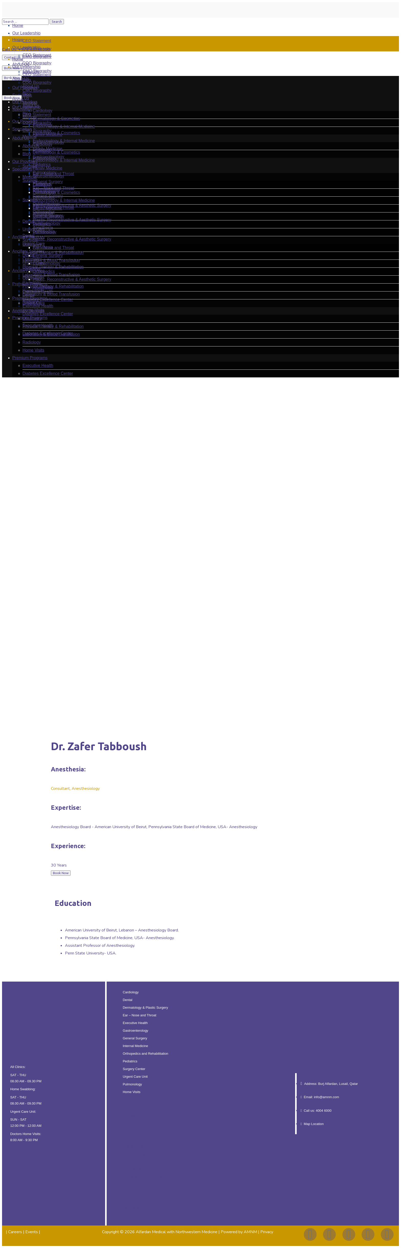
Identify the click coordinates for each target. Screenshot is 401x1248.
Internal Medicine (135, 1046)
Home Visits (131, 1092)
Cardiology (131, 992)
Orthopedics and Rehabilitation (145, 1053)
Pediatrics (130, 1061)
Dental (127, 1000)
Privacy (266, 1232)
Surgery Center (134, 1069)
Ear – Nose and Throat (139, 1015)
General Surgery (135, 1038)
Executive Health (135, 1023)
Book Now (12, 68)
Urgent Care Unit (135, 1076)
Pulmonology (132, 1084)
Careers (15, 1232)
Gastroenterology (135, 1030)
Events (31, 1232)
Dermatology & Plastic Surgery (145, 1007)
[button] (200, 1103)
